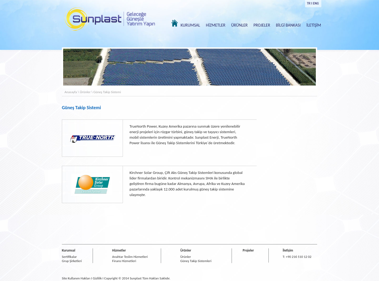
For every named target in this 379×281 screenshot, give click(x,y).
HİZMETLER (215, 25)
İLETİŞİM (313, 25)
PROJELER (261, 25)
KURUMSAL (190, 25)
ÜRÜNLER (239, 25)
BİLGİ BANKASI (288, 25)
